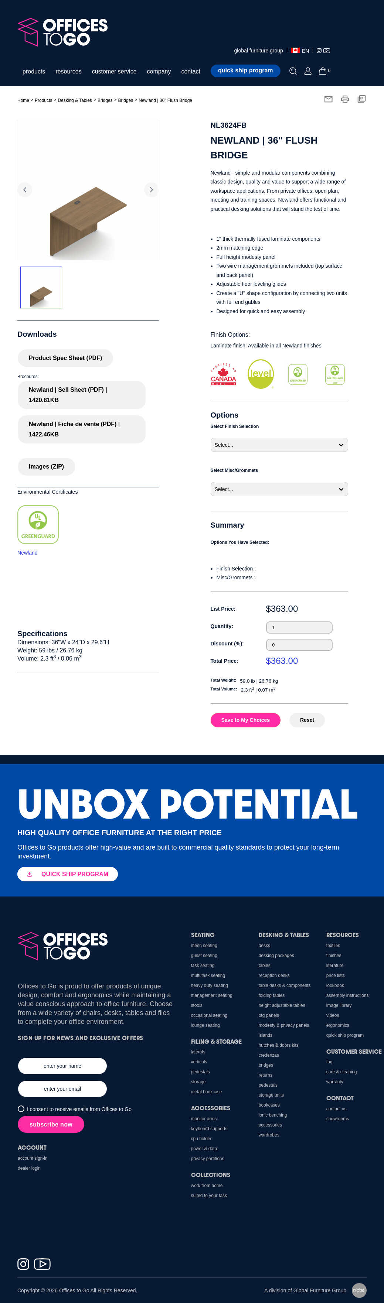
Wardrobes (269, 1135)
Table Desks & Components (285, 985)
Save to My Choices (245, 720)
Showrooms (337, 1118)
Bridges (105, 100)
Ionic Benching (273, 1115)
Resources (342, 935)
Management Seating (211, 995)
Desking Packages (276, 955)
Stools (197, 1005)
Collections (210, 1175)
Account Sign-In (33, 1158)
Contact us (336, 1108)
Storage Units (271, 1095)
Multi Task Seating (208, 975)
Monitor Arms (204, 1118)
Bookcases (269, 1105)
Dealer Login (29, 1168)
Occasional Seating (209, 1015)
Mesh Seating (204, 945)
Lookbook (335, 985)
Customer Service (354, 1051)
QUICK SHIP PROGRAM (67, 874)
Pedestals (268, 1085)
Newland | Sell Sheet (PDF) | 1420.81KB (68, 395)
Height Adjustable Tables (282, 1005)
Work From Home (207, 1185)
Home (23, 100)
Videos (332, 1015)
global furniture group (258, 51)
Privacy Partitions (207, 1158)
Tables (265, 965)
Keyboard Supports (209, 1128)
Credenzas (269, 1055)
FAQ (329, 1061)
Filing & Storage (216, 1041)
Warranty (334, 1081)
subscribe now (51, 1124)
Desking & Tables (284, 935)
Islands (265, 1035)
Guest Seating (204, 955)
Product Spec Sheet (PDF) (65, 358)
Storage (198, 1081)
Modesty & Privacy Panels (284, 1025)
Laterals (198, 1052)
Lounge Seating (205, 1025)
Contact (340, 1098)
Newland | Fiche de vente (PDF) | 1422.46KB (74, 429)
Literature (335, 965)
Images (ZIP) (46, 466)
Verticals (199, 1061)
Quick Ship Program (345, 1035)
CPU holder (201, 1138)
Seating (203, 935)
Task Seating (203, 965)
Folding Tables (272, 995)
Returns (265, 1075)
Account (32, 1147)
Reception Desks (274, 975)
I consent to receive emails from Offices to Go (79, 1109)
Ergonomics (337, 1025)
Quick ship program (245, 70)
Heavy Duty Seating (209, 985)
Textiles (333, 945)
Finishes (333, 955)
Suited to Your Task (209, 1195)
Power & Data (204, 1148)
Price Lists (335, 975)
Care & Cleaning (341, 1071)
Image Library (339, 1005)
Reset (307, 720)
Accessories (270, 1125)
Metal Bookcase (206, 1091)
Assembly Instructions (347, 995)
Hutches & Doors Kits (279, 1045)
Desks (264, 945)
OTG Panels (269, 1015)
